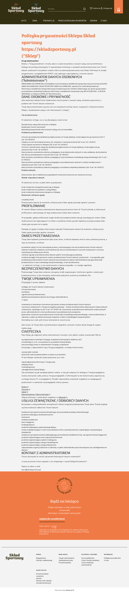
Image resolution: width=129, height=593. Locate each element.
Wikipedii (62, 397)
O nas (106, 560)
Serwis (39, 578)
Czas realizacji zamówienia (87, 563)
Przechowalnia (65, 562)
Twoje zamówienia (66, 558)
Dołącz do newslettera (53, 527)
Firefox (24, 387)
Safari (24, 392)
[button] (83, 8)
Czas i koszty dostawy (90, 560)
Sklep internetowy (63, 590)
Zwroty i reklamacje (44, 560)
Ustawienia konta (66, 560)
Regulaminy (41, 558)
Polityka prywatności (112, 558)
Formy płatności (87, 558)
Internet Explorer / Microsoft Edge (35, 394)
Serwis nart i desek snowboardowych (44, 581)
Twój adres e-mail (48, 526)
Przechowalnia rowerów (42, 575)
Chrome (25, 389)
